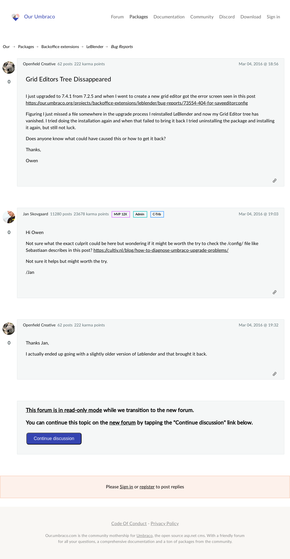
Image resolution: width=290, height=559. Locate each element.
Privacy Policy (165, 523)
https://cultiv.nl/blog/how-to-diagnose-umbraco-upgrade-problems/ (161, 250)
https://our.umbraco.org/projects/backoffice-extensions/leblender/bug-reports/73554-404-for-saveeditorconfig (137, 103)
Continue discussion (54, 438)
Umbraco (145, 536)
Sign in (273, 17)
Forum (117, 17)
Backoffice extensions (60, 47)
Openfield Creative (39, 64)
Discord (227, 17)
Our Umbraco (39, 17)
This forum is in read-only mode (64, 410)
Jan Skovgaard (35, 214)
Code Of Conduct (129, 523)
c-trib (157, 214)
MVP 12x (120, 214)
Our (6, 47)
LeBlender (94, 47)
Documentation (169, 17)
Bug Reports (122, 47)
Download (250, 17)
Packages (138, 17)
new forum (122, 423)
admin (139, 214)
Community (202, 17)
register (147, 487)
